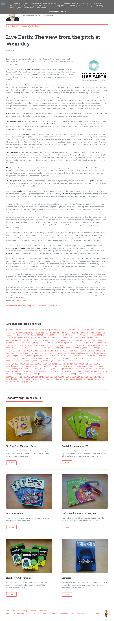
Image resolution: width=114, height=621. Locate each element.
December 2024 (25, 379)
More (11, 462)
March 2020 (28, 369)
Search (13, 611)
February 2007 (55, 332)
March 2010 (60, 343)
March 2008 (96, 335)
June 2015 (43, 358)
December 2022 (59, 374)
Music (73, 613)
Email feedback (54, 306)
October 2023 (11, 376)
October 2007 (36, 335)
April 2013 (73, 350)
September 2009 (85, 340)
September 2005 (21, 330)
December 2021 (72, 371)
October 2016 (68, 361)
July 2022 (23, 374)
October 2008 (67, 337)
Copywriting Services (33, 613)
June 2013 (82, 350)
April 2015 (25, 358)
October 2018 (95, 363)
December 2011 (30, 348)
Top (7, 611)
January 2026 (99, 379)
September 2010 (101, 343)
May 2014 (104, 353)
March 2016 (16, 361)
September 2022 (45, 374)
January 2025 (37, 379)
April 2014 (95, 353)
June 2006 (71, 330)
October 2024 (99, 376)
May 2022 (15, 374)
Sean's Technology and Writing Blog (25, 26)
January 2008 (73, 335)
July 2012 (83, 348)
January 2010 (37, 343)
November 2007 (48, 335)
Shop (92, 613)
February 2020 (17, 369)
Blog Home (31, 306)
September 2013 (12, 353)
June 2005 (10, 330)
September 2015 (54, 358)
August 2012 (93, 348)
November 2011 (17, 348)
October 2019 (92, 366)
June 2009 (55, 340)
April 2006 (54, 330)
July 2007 (101, 332)
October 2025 (75, 379)
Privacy (24, 611)
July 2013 (91, 350)
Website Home (42, 306)
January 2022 (84, 371)
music (24, 300)
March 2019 (48, 366)
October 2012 (17, 350)
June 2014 (11, 356)
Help (18, 611)
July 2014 (19, 356)
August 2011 (81, 345)
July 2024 (75, 376)
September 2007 (23, 335)
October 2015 (67, 358)
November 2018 (12, 366)
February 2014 (74, 353)
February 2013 (53, 350)
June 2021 (36, 371)
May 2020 (46, 369)
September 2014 (41, 356)
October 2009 (98, 340)
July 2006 (80, 330)
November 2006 (29, 332)
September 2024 (86, 376)
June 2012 (75, 348)
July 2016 (34, 361)
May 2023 (88, 374)
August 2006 (89, 330)
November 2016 (80, 361)
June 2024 (67, 376)
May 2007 (84, 332)
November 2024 (12, 379)
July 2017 (15, 363)
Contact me (43, 611)
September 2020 (66, 369)
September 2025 (62, 379)
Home (8, 26)
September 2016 (55, 361)
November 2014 (66, 356)
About (97, 613)
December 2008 (92, 337)
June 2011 (63, 345)
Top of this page (22, 382)
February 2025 (49, 379)
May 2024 (58, 376)
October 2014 (54, 356)
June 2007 (93, 332)
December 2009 (25, 343)
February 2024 (47, 376)
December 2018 (25, 366)
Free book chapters (56, 613)
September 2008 (54, 337)
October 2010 (12, 345)
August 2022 (33, 374)
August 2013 (100, 350)
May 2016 (25, 361)
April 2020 (37, 369)
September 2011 (94, 345)
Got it (63, 11)
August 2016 (43, 361)
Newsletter (16, 613)
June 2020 (55, 369)
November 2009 (12, 343)
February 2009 (17, 340)
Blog (23, 613)
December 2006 (42, 332)
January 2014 (63, 353)
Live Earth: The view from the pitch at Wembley (53, 40)
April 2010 (70, 343)
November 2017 (48, 363)
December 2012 (29, 350)
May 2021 (27, 371)
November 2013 (37, 353)
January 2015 (92, 356)
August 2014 (29, 356)
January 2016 (91, 358)
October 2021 (46, 371)
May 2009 (46, 340)
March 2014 (85, 353)
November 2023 (24, 376)
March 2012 (65, 348)
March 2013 (64, 350)
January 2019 (37, 366)
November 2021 (59, 371)
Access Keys (33, 611)
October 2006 (17, 332)
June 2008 (24, 337)
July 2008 (32, 337)
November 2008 (79, 337)
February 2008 (85, 335)
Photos (79, 613)
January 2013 (41, 350)
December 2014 (79, 356)
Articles (67, 613)
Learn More (54, 11)
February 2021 (17, 371)
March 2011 (36, 345)
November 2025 (87, 379)
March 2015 (16, 358)
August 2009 (73, 340)
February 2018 (72, 363)
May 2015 (34, 358)
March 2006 (44, 330)
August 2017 (24, 363)
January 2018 (60, 363)
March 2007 (66, 332)
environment (16, 300)
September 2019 (80, 366)
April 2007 (75, 332)
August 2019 (67, 366)
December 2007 (61, 335)
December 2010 (25, 345)
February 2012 (54, 348)
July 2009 (63, 340)
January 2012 (43, 348)
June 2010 (78, 343)
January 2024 (36, 376)
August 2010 (88, 343)
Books (45, 613)
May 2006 (62, 330)
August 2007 (10, 335)
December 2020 (91, 369)
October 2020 (79, 369)
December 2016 (94, 361)
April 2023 (80, 374)
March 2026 (10, 382)
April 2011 (46, 345)
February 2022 (96, 371)
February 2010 (49, 343)
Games (86, 613)
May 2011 (54, 345)
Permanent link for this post (16, 306)
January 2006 (34, 330)
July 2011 (72, 345)
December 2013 (50, 353)
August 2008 (42, 337)
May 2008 (15, 337)
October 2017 (36, 363)
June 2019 (57, 366)
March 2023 (70, 374)
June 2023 (97, 374)
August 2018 (83, 363)
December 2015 (79, 358)
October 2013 (25, 353)
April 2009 (37, 340)
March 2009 (28, 340)
